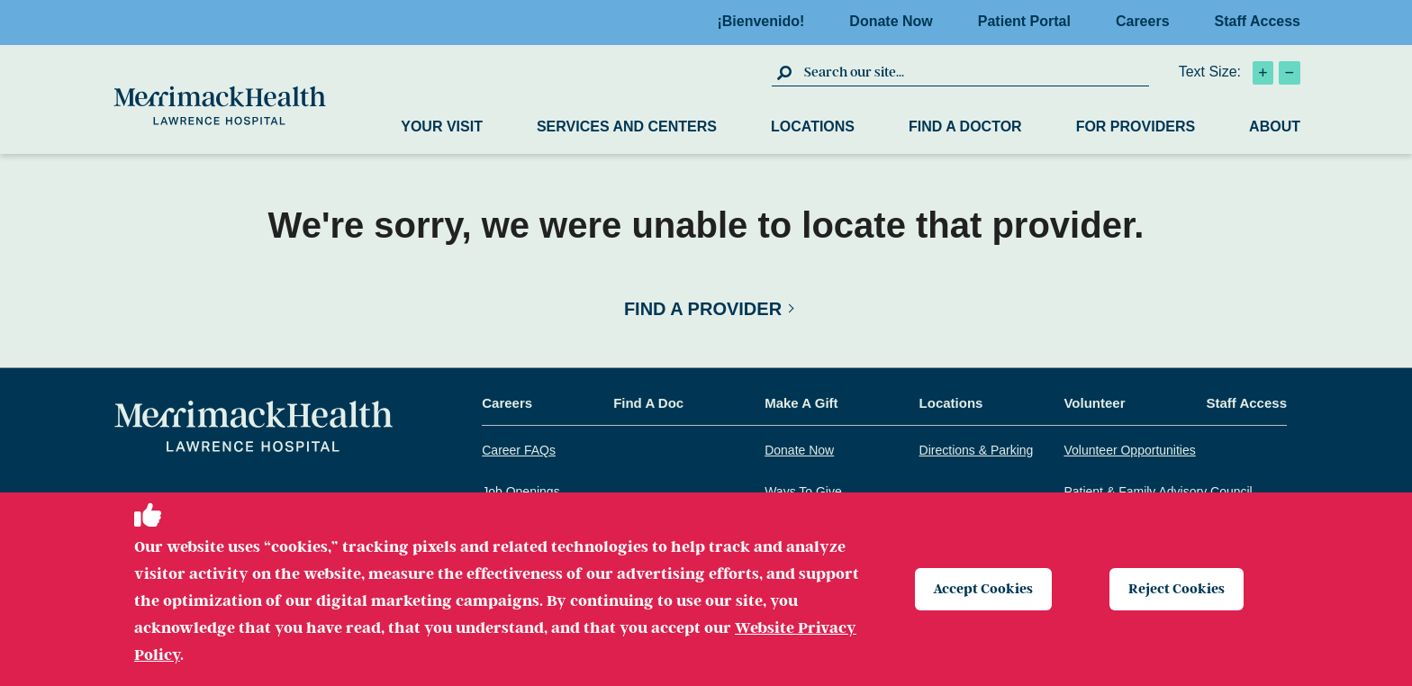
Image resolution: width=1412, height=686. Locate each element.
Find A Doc (648, 403)
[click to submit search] (786, 72)
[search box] (974, 72)
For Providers (1135, 126)
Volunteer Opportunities (1129, 450)
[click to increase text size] (1263, 73)
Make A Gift (801, 403)
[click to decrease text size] (1289, 73)
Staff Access (1257, 21)
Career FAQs (519, 450)
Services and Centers (627, 126)
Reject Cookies (1176, 589)
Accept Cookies (984, 589)
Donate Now (896, 21)
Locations (813, 126)
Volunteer (1094, 403)
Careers (1148, 21)
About (1274, 126)
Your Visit (442, 126)
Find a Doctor (965, 126)
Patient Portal (1030, 21)
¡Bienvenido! (766, 21)
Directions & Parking (976, 450)
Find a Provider (703, 309)
